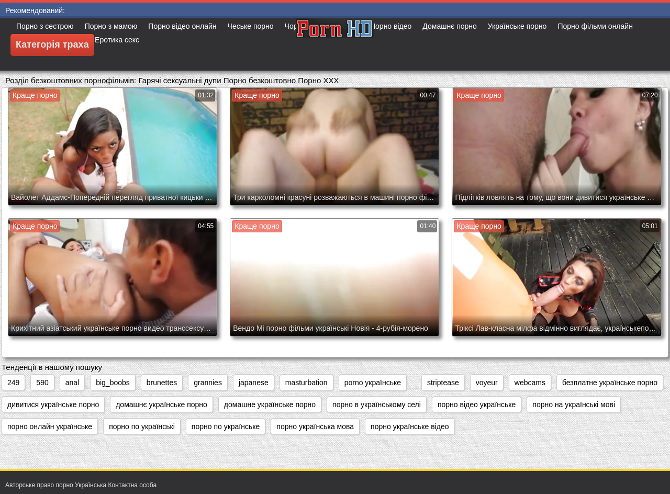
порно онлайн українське (49, 426)
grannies (208, 382)
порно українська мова (315, 426)
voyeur (487, 382)
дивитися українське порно (53, 404)
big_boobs (113, 382)
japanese (254, 382)
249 (13, 382)
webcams (530, 382)
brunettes (162, 382)
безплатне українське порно (609, 382)
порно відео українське (477, 404)
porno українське (372, 382)
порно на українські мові (573, 404)
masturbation (306, 382)
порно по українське (226, 426)
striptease (443, 382)
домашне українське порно (270, 404)
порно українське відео (410, 426)
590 (42, 382)
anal (72, 382)
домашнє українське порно (161, 404)
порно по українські (142, 426)
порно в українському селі (376, 404)
